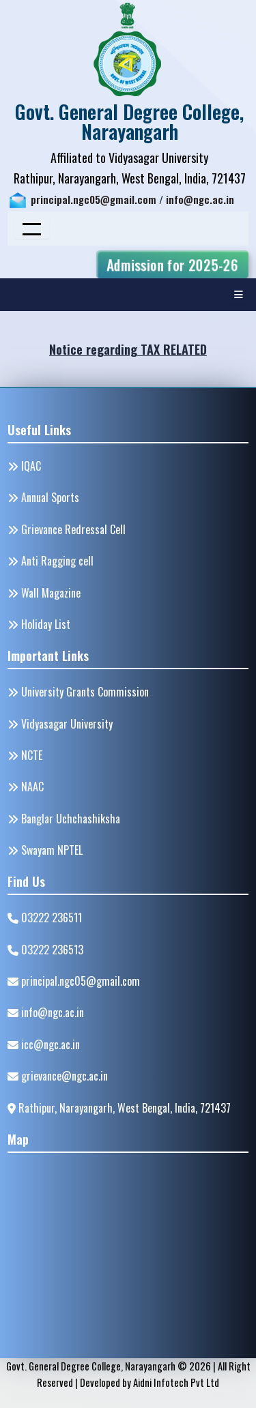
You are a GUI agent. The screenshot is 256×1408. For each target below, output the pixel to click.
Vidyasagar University (60, 724)
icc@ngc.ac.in (44, 1044)
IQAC (24, 466)
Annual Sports (43, 497)
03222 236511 (45, 917)
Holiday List (39, 624)
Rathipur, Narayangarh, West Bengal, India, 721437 (119, 1108)
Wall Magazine (44, 593)
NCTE (25, 755)
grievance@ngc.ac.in (58, 1076)
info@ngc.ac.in (200, 199)
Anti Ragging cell (51, 561)
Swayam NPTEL (45, 850)
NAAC (26, 786)
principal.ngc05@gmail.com (93, 199)
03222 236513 (45, 949)
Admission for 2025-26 (172, 264)
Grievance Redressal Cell (67, 529)
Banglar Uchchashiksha (64, 818)
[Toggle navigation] (31, 228)
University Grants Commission (78, 692)
